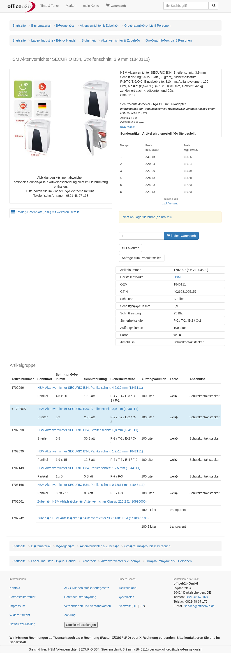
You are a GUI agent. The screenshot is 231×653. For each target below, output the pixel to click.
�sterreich (126, 597)
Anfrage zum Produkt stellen (142, 258)
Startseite (19, 25)
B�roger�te (65, 25)
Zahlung (70, 615)
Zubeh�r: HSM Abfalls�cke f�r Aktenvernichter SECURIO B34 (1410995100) (93, 518)
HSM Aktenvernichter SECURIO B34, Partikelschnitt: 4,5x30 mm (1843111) (90, 387)
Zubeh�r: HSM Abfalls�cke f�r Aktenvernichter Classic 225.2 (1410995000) (92, 501)
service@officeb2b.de (199, 606)
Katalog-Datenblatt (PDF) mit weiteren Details (45, 212)
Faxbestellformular (22, 597)
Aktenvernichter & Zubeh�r (99, 25)
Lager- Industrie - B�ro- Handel (53, 40)
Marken (71, 5)
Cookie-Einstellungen (81, 625)
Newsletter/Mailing (22, 624)
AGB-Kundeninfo (76, 588)
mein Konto (91, 5)
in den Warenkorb (181, 236)
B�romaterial (41, 25)
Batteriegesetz (99, 588)
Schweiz (125, 606)
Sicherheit (89, 40)
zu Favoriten (130, 248)
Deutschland (127, 588)
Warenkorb (116, 6)
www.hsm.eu (127, 127)
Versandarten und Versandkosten (87, 606)
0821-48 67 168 (196, 597)
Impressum (17, 606)
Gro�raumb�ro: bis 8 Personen (147, 25)
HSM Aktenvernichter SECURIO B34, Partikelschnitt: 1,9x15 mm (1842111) (90, 451)
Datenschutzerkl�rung (80, 597)
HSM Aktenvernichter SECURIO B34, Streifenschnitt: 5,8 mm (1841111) (87, 430)
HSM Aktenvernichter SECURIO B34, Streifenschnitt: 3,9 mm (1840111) (87, 409)
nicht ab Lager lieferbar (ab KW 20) (147, 217)
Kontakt (14, 588)
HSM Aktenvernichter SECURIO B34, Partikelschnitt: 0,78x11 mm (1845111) (91, 485)
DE (135, 606)
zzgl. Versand (170, 203)
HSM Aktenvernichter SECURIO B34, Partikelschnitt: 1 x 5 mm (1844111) (88, 468)
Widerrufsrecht (19, 615)
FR (142, 606)
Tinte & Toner (49, 5)
